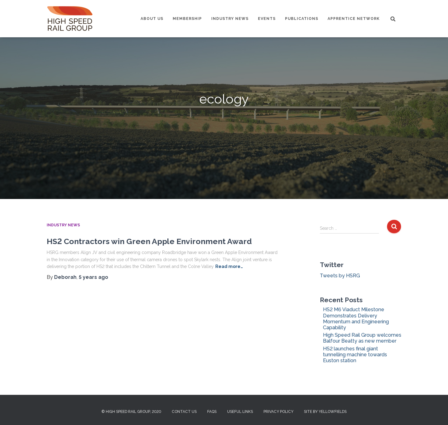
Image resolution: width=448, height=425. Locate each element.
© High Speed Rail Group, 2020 (131, 411)
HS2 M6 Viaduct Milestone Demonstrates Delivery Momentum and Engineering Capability (356, 318)
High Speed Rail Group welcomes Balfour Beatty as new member (362, 338)
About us (152, 18)
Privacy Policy (278, 411)
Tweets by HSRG (340, 276)
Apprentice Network (354, 18)
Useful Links (240, 411)
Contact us (184, 411)
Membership (187, 18)
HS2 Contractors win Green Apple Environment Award (149, 241)
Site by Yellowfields (325, 411)
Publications (301, 18)
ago (93, 277)
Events (267, 18)
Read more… (229, 266)
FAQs (212, 411)
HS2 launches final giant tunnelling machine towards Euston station (355, 354)
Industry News (230, 18)
